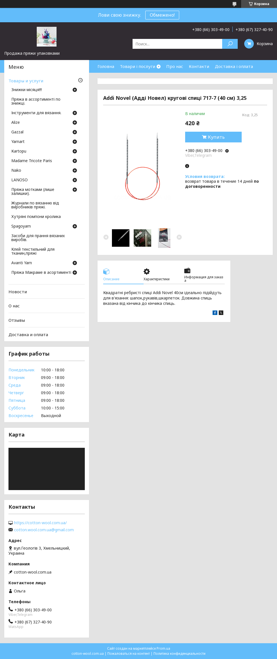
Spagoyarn (21, 226)
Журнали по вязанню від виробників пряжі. (35, 205)
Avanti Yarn (21, 263)
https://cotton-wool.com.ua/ (40, 522)
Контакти (199, 66)
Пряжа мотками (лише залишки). (32, 192)
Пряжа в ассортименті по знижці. (35, 101)
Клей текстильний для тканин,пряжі (33, 251)
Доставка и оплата (28, 334)
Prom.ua (163, 648)
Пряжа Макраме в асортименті (41, 272)
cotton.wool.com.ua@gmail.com (44, 529)
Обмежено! (162, 15)
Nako (16, 170)
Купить (216, 137)
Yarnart (18, 142)
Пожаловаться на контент (128, 653)
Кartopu (18, 151)
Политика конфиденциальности (179, 653)
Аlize (15, 122)
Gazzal (17, 132)
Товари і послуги (137, 66)
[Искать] (230, 44)
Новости (17, 291)
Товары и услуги (25, 80)
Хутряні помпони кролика (36, 217)
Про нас (174, 66)
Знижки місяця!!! (26, 90)
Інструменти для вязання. (36, 113)
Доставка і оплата (234, 66)
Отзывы (16, 320)
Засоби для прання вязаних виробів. (38, 238)
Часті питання (112, 79)
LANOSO (19, 180)
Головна (106, 66)
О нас (14, 305)
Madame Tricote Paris (31, 161)
